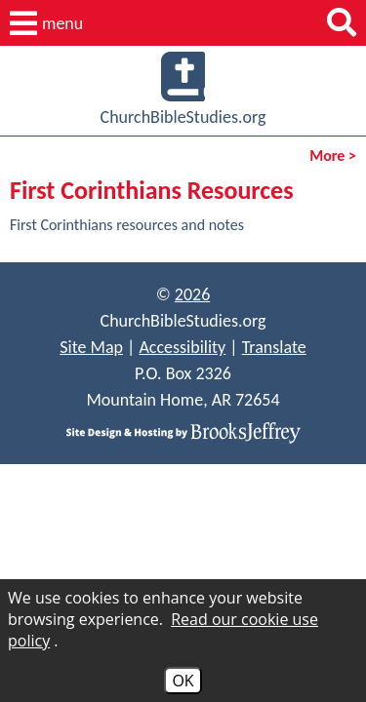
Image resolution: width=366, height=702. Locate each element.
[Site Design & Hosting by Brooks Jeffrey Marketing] (183, 431)
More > (332, 155)
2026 (193, 294)
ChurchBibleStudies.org (183, 90)
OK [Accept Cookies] (182, 680)
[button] (46, 23)
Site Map (91, 347)
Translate (274, 347)
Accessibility (182, 347)
